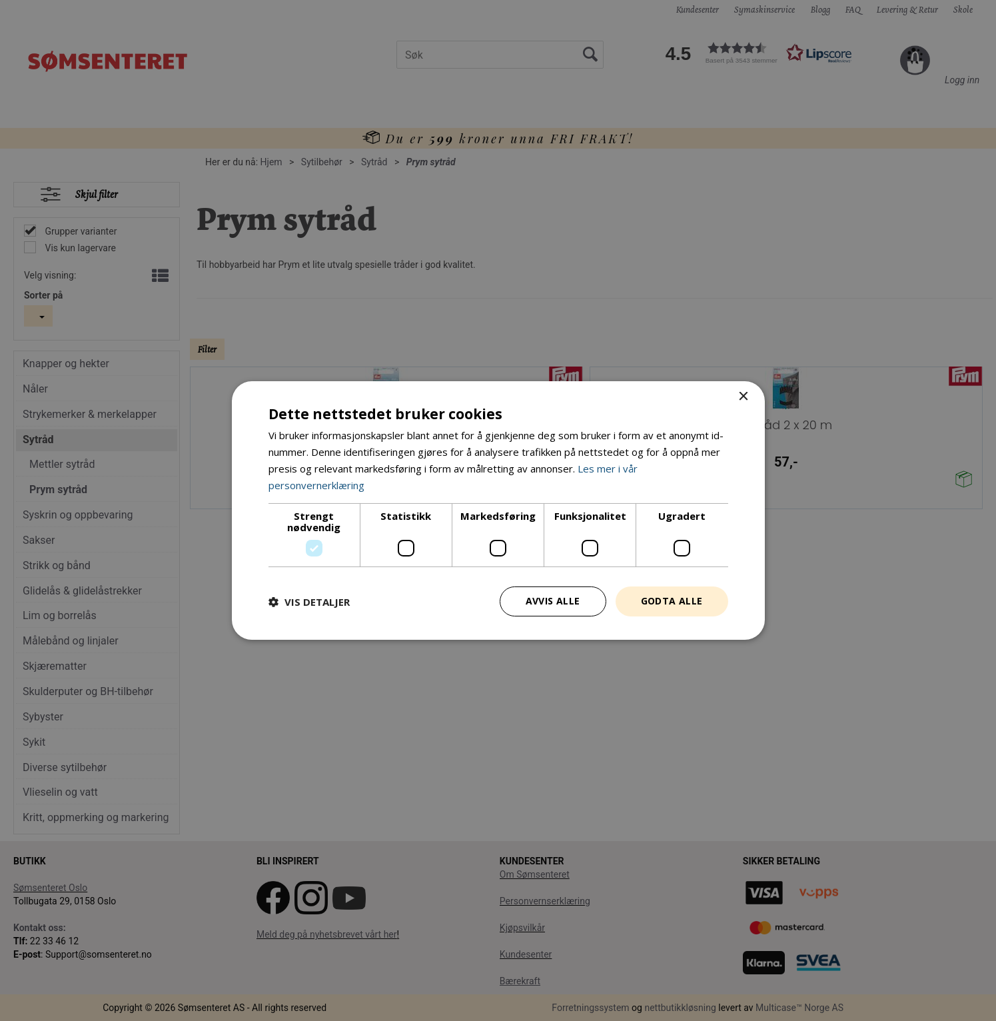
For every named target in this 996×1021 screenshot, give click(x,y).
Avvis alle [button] (553, 600)
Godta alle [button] (672, 600)
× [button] (743, 397)
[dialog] (498, 510)
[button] (309, 602)
